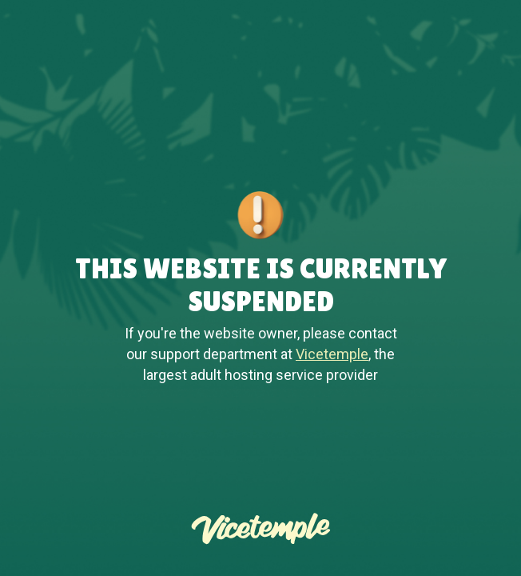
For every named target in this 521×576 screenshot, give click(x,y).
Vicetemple (332, 354)
